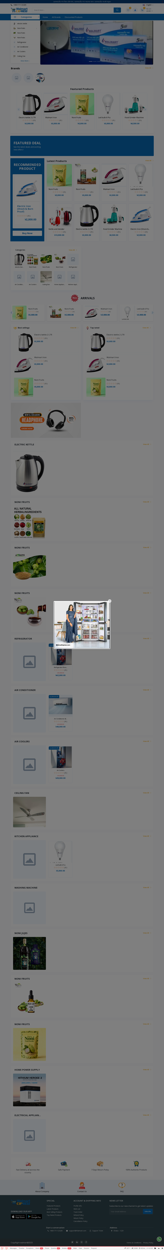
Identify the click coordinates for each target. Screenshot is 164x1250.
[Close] (109, 601)
